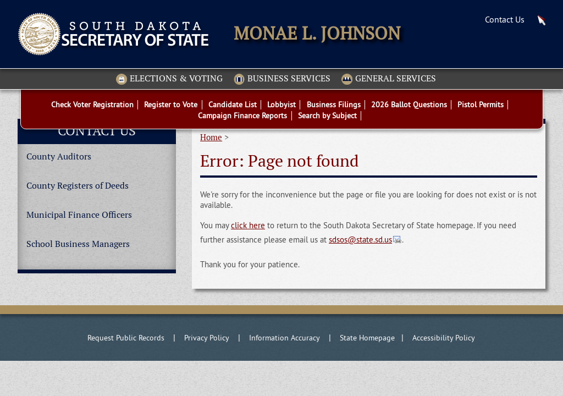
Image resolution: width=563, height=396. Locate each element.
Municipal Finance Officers (79, 215)
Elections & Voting (169, 79)
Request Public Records (125, 338)
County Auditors (58, 156)
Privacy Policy (206, 338)
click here (248, 225)
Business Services (282, 79)
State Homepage (367, 338)
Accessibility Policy (443, 338)
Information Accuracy (284, 338)
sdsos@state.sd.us (360, 240)
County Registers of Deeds (77, 185)
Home (211, 137)
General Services (388, 79)
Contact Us (505, 19)
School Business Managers (78, 244)
